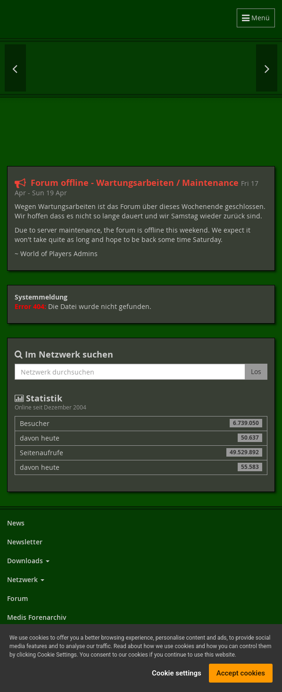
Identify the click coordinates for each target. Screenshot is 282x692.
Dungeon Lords (207, 68)
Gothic (169, 68)
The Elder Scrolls (245, 68)
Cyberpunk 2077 (56, 68)
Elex (132, 68)
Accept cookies (240, 673)
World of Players (117, 19)
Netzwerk (25, 579)
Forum (17, 598)
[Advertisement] (141, 130)
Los (256, 371)
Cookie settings (176, 673)
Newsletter (24, 541)
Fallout (96, 68)
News (16, 522)
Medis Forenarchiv (36, 617)
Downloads (28, 560)
